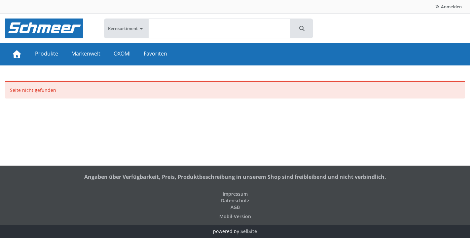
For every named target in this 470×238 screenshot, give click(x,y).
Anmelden (448, 7)
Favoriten (155, 53)
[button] (302, 28)
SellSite (248, 231)
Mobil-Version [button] (235, 216)
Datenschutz (235, 200)
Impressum (235, 194)
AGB (235, 207)
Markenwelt (85, 53)
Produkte (46, 53)
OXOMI (122, 53)
